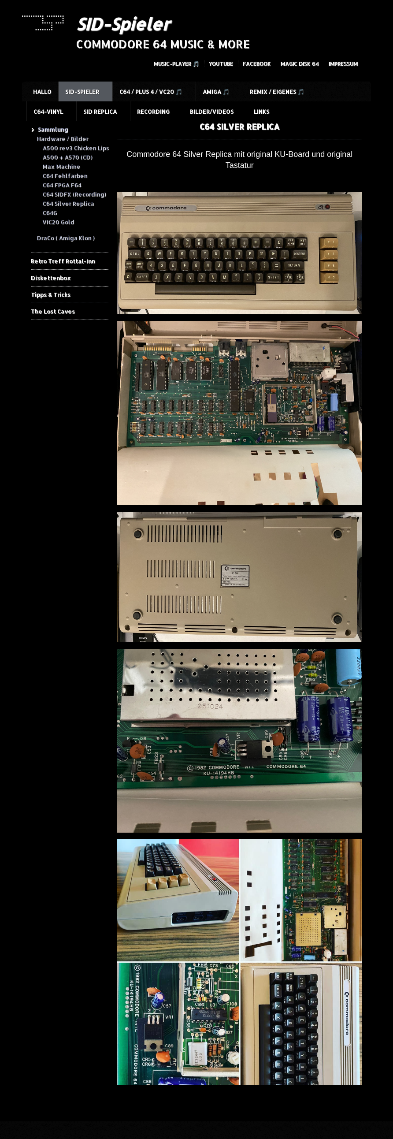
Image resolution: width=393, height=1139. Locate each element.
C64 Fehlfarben (64, 175)
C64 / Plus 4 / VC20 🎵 (150, 91)
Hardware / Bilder (62, 138)
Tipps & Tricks (50, 294)
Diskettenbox (51, 277)
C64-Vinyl (48, 111)
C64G (49, 212)
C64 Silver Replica (68, 203)
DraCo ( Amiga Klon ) (65, 237)
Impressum (343, 63)
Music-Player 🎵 (176, 63)
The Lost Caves (53, 311)
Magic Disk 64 (300, 63)
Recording (153, 111)
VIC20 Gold (58, 221)
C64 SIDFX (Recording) (74, 193)
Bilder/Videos (212, 111)
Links (261, 111)
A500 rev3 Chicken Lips (75, 147)
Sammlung (52, 129)
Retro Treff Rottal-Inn (63, 260)
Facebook (257, 63)
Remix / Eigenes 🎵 (277, 91)
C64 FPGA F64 (61, 184)
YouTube (221, 63)
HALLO (42, 91)
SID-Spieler (123, 23)
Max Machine (61, 166)
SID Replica (100, 111)
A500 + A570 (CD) (67, 156)
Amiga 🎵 (216, 91)
